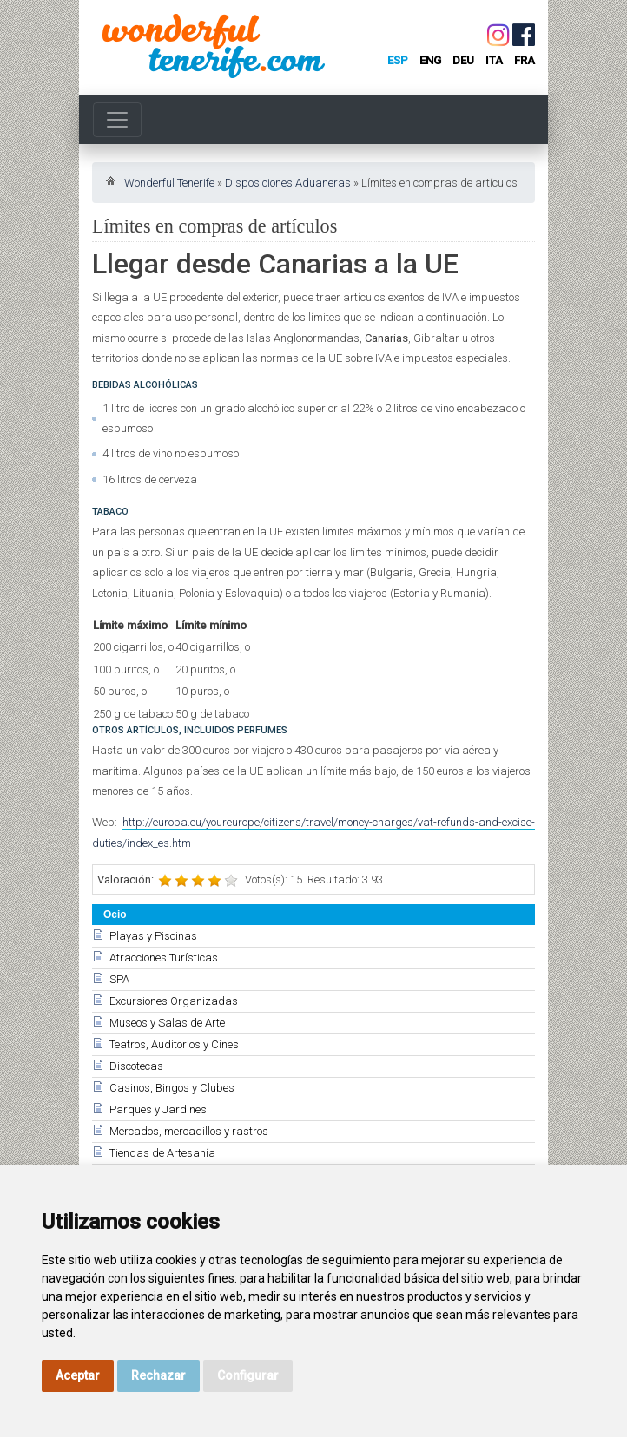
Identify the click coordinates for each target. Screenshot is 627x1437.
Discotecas (136, 1066)
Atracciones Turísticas (163, 957)
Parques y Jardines (158, 1109)
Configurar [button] (248, 1375)
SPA (119, 979)
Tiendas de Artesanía (162, 1152)
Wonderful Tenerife (169, 182)
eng (430, 60)
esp (397, 60)
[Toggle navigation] (117, 119)
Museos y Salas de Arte (167, 1022)
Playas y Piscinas (153, 935)
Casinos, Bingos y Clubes (171, 1087)
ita (494, 60)
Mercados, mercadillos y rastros (188, 1131)
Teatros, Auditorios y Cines (174, 1044)
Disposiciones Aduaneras (288, 182)
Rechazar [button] (158, 1375)
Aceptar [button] (78, 1375)
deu (463, 60)
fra (524, 60)
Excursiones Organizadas (173, 1000)
